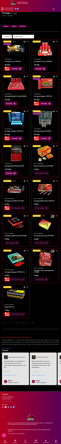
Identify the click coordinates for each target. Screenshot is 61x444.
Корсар (6, 26)
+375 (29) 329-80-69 (8, 8)
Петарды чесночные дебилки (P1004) (44, 271)
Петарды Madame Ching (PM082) (16, 96)
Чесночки (22, 26)
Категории (7, 36)
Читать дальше (7, 348)
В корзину (16, 68)
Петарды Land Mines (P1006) (14, 201)
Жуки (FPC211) (10, 307)
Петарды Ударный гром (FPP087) (16, 235)
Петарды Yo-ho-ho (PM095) (43, 61)
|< (3, 322)
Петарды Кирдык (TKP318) (43, 96)
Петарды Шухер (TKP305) (42, 131)
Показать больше (53, 322)
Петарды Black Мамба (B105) (14, 166)
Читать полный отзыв (10, 375)
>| (32, 322)
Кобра (13, 26)
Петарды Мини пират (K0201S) (44, 201)
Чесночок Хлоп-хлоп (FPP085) (44, 235)
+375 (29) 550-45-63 (8, 9)
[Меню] (54, 9)
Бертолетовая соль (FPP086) (43, 166)
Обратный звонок (6, 398)
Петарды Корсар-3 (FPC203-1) (15, 272)
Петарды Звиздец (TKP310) (14, 131)
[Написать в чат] (4, 435)
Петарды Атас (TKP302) (12, 61)
